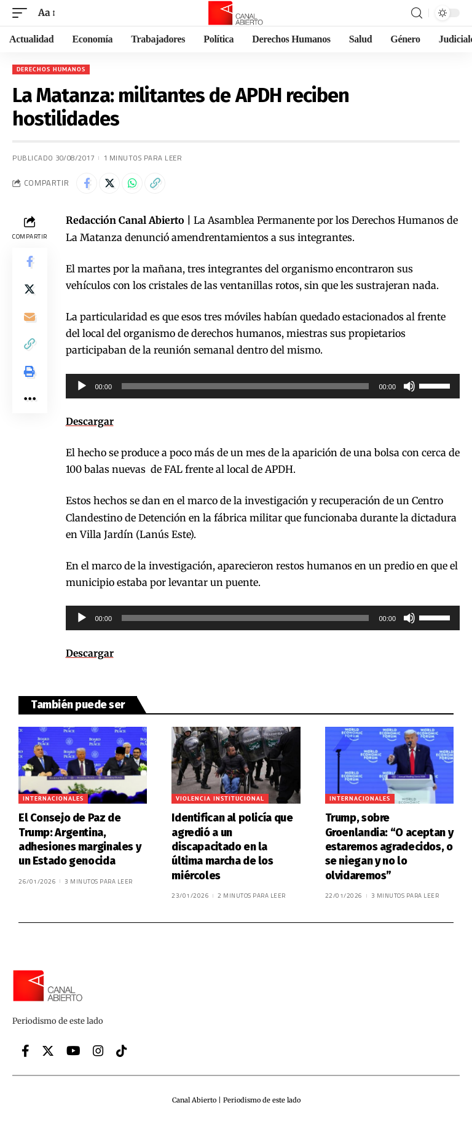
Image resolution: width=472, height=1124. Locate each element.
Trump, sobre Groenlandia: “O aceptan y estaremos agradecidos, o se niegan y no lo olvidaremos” (389, 846)
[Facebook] (25, 1050)
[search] (416, 13)
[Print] (29, 380)
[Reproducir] (82, 386)
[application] (263, 386)
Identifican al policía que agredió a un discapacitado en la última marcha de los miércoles (232, 846)
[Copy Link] (154, 183)
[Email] (29, 321)
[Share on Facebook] (86, 183)
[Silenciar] (409, 386)
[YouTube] (73, 1050)
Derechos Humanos (51, 69)
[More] (29, 410)
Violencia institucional (220, 798)
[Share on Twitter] (109, 183)
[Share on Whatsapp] (132, 183)
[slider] (245, 386)
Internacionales (53, 798)
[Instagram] (98, 1050)
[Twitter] (48, 1050)
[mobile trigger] (22, 12)
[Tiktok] (121, 1050)
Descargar (90, 421)
